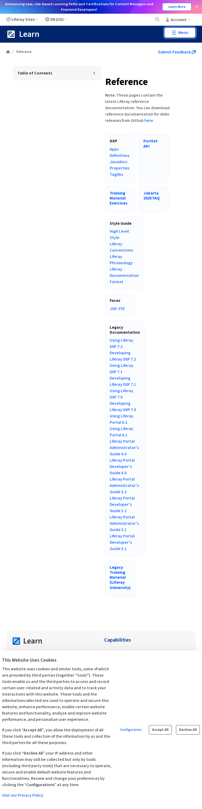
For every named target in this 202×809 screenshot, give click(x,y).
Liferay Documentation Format (124, 275)
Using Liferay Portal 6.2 (121, 419)
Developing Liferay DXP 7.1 (123, 381)
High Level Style (119, 234)
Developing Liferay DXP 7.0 (123, 407)
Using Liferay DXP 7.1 (121, 369)
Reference (126, 82)
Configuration (131, 729)
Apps (114, 149)
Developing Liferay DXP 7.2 (123, 356)
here (148, 120)
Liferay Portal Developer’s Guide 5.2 (122, 504)
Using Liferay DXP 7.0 (121, 394)
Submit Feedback (177, 52)
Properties (119, 168)
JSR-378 (117, 309)
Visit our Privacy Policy (22, 795)
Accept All (160, 729)
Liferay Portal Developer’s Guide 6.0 (122, 466)
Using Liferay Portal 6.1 (121, 432)
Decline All (188, 729)
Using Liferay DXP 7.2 (121, 343)
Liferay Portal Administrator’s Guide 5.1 (124, 523)
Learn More (176, 6)
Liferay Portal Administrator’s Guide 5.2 (124, 485)
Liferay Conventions (121, 247)
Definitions (119, 155)
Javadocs (118, 162)
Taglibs (116, 174)
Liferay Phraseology (121, 260)
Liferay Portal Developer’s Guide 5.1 (122, 542)
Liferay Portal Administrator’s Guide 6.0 (124, 447)
